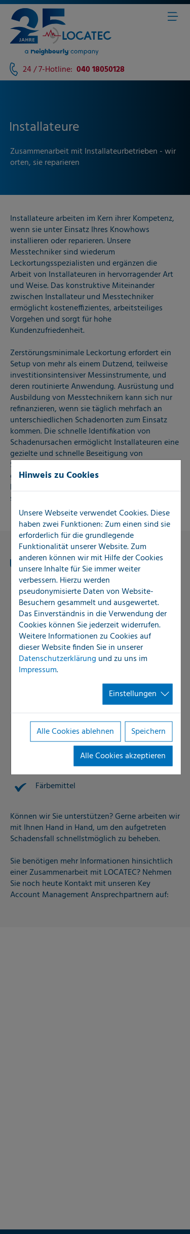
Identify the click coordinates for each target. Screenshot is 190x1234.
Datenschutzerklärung (57, 659)
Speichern (148, 731)
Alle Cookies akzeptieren (123, 756)
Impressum (38, 670)
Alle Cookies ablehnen (75, 731)
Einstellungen (133, 694)
